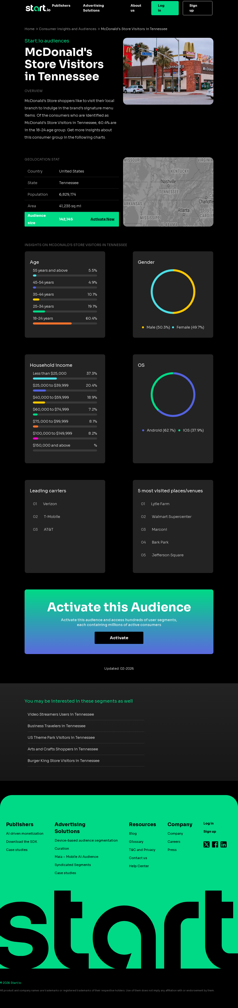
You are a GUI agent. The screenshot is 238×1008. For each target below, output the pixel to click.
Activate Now (103, 219)
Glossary (136, 842)
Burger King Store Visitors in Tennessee (64, 760)
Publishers (61, 5)
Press (172, 850)
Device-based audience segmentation (86, 840)
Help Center (139, 866)
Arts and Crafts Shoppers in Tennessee (63, 749)
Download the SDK (21, 842)
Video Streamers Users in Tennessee (61, 714)
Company (178, 824)
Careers (174, 842)
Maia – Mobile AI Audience (76, 857)
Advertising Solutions (93, 8)
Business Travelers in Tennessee (56, 726)
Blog (133, 833)
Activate (119, 637)
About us (136, 8)
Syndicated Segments (73, 865)
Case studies (17, 850)
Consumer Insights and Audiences (67, 29)
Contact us (138, 858)
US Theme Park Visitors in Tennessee (61, 737)
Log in (161, 8)
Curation (62, 848)
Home (30, 29)
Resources (140, 824)
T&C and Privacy (142, 850)
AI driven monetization (24, 833)
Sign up (193, 8)
